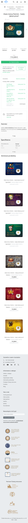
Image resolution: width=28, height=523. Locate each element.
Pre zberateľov (10, 7)
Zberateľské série (20, 7)
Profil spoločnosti (7, 395)
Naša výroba (6, 397)
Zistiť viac (9, 117)
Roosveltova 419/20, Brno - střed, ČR (10, 95)
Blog (4, 386)
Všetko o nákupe (7, 373)
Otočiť (7, 20)
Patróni (18, 8)
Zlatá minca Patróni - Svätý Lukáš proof (14, 337)
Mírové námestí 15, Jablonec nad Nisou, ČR (11, 100)
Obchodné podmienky (8, 380)
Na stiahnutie (6, 405)
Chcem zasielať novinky (9, 417)
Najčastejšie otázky (8, 378)
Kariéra (5, 401)
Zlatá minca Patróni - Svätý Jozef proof (14, 273)
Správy (4, 403)
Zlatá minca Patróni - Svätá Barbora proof (14, 180)
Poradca (5, 384)
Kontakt (5, 375)
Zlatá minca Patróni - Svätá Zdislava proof (14, 211)
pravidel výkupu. (6, 72)
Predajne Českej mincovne (9, 382)
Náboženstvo (12, 8)
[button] (3, 29)
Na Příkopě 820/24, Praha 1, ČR (11, 86)
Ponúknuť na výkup (21, 68)
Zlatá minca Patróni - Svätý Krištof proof (14, 242)
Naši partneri (6, 399)
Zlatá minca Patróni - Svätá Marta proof (14, 305)
